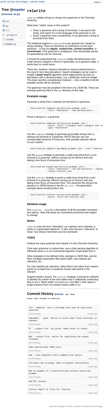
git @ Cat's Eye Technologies (14, 1)
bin (7, 21)
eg (7, 25)
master (42, 1)
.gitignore (11, 35)
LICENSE (9, 39)
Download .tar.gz (10, 14)
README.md (10, 44)
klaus (62, 411)
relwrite (33, 1)
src (7, 30)
